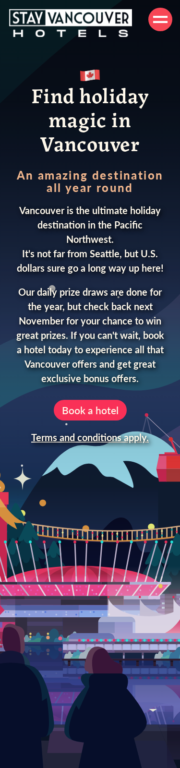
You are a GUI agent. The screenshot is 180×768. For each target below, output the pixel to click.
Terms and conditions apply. (90, 437)
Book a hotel (90, 410)
